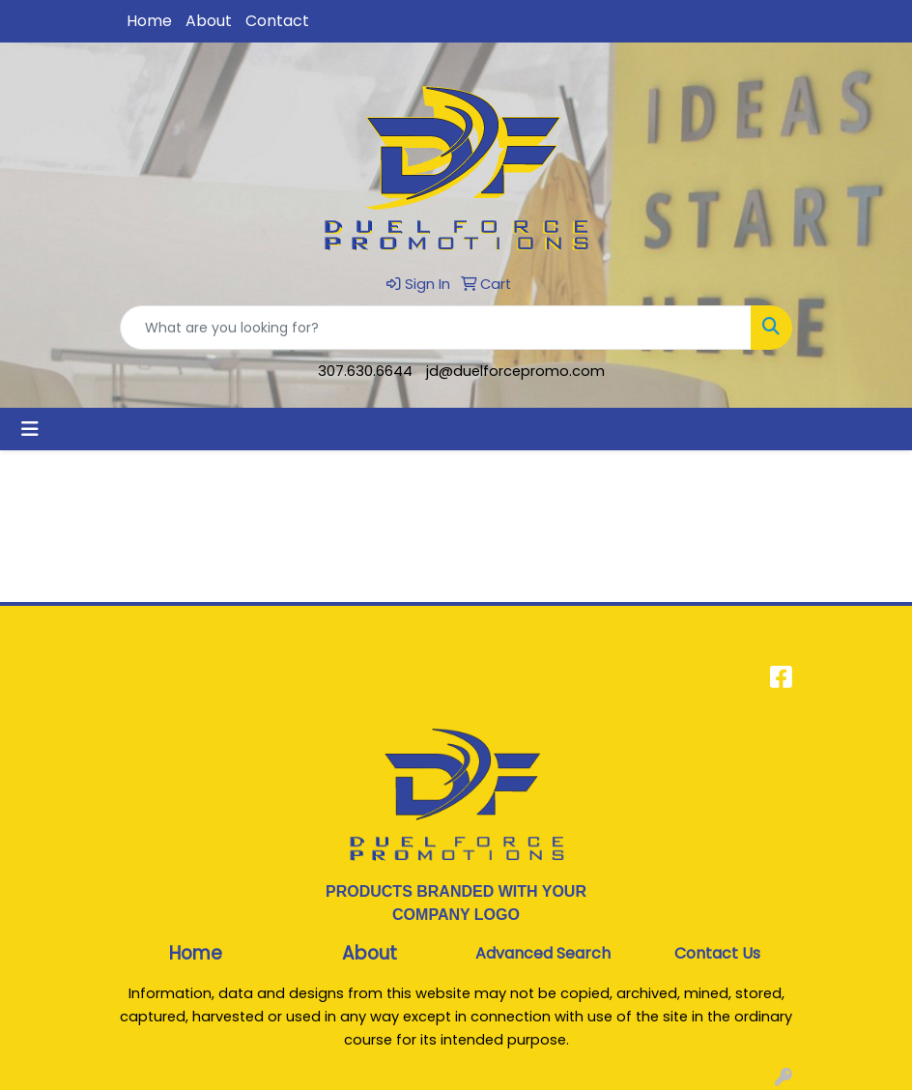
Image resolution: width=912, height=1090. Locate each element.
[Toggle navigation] (30, 429)
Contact (277, 21)
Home (149, 21)
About (208, 21)
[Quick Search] (436, 327)
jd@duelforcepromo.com (515, 371)
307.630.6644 (365, 371)
